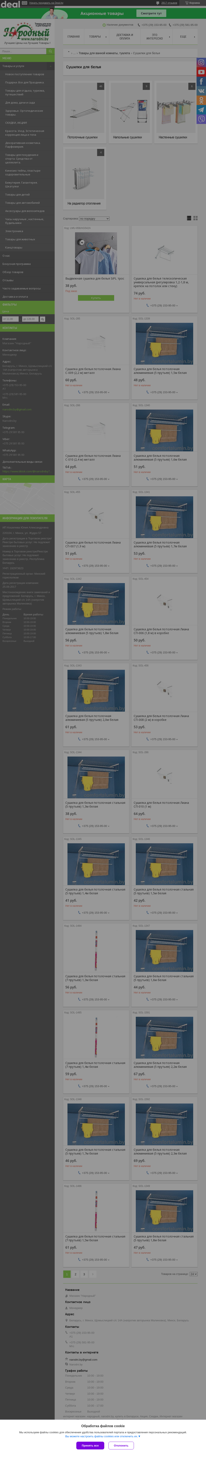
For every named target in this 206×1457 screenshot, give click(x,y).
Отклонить (121, 1445)
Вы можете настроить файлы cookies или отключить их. (101, 1436)
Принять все (90, 1445)
